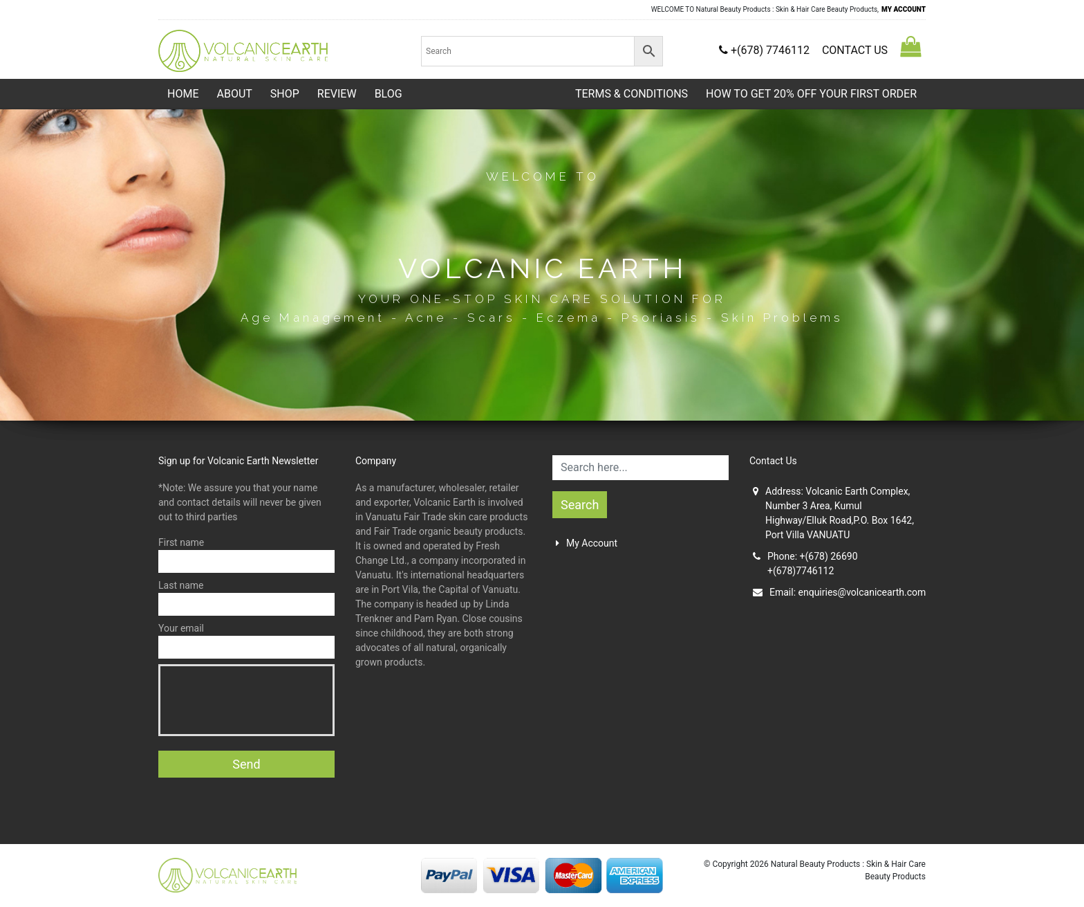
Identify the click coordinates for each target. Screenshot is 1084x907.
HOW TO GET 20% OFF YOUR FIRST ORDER (811, 93)
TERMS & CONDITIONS (631, 93)
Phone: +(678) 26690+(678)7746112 (805, 563)
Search (580, 504)
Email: (839, 592)
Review (337, 93)
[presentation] (272, 700)
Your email (246, 641)
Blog (388, 93)
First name (246, 555)
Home (182, 93)
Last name (246, 598)
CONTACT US (855, 50)
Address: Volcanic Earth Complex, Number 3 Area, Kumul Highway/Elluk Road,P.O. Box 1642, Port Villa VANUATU (833, 513)
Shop (284, 93)
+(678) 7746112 (765, 50)
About (234, 93)
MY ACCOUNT (903, 9)
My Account (586, 543)
